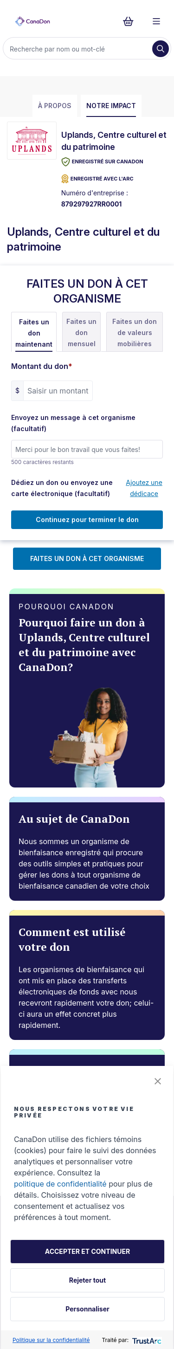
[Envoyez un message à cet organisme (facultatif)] (87, 449)
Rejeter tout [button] (87, 1280)
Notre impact (111, 106)
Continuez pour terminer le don (87, 519)
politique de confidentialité (60, 1183)
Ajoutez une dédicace (144, 487)
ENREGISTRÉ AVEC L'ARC (97, 179)
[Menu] (156, 21)
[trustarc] (146, 1340)
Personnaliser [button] (87, 1309)
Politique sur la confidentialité (51, 1339)
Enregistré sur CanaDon (102, 162)
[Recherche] (78, 48)
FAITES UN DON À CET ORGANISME (87, 558)
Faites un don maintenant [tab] (33, 333)
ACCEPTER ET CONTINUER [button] (87, 1251)
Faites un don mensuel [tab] (81, 332)
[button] (157, 1081)
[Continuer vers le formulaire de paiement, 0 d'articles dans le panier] (131, 21)
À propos (54, 106)
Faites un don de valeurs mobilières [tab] (134, 332)
